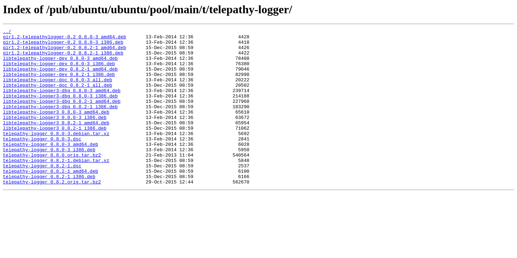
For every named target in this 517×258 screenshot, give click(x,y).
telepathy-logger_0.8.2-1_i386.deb (49, 206)
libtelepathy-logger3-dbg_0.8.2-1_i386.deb (60, 122)
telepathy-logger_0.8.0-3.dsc (42, 161)
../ (7, 32)
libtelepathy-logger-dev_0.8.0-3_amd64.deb (60, 64)
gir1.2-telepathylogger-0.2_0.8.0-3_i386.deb (63, 45)
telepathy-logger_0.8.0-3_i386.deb (49, 174)
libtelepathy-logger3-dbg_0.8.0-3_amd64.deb (62, 103)
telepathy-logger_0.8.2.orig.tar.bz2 (52, 213)
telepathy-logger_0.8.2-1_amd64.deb (50, 200)
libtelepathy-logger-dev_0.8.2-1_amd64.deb (60, 77)
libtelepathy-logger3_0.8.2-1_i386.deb (55, 148)
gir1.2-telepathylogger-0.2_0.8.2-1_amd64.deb (64, 51)
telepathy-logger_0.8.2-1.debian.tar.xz (56, 187)
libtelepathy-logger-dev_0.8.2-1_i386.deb (59, 84)
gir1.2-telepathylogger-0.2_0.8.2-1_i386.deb (63, 58)
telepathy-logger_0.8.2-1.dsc (42, 193)
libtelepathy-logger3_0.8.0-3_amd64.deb (56, 129)
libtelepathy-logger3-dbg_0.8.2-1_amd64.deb (62, 116)
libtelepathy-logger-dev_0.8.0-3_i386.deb (59, 71)
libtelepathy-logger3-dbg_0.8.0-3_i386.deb (60, 109)
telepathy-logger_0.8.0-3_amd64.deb (50, 167)
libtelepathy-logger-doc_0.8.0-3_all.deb (57, 90)
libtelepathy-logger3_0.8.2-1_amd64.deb (56, 142)
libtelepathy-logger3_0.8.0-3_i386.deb (55, 135)
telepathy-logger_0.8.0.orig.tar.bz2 (52, 180)
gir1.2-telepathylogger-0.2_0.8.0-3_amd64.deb (64, 38)
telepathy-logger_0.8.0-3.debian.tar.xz (56, 155)
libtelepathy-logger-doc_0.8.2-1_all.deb (57, 97)
